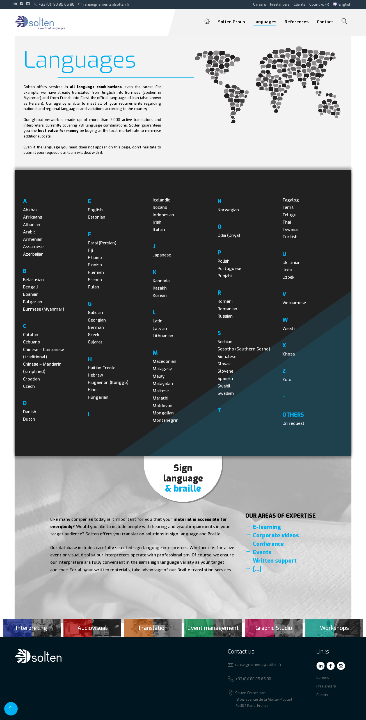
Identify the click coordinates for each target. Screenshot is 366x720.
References (296, 22)
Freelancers (280, 4)
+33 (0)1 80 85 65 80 (54, 4)
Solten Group (231, 22)
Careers (259, 4)
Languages (264, 22)
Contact (325, 22)
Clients (299, 4)
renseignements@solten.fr (104, 4)
